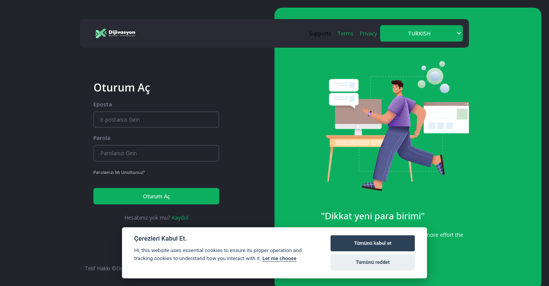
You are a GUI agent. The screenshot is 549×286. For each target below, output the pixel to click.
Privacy (368, 33)
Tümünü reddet (373, 262)
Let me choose (279, 258)
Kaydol (180, 217)
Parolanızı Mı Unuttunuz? (118, 172)
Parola (102, 137)
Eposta (102, 104)
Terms (345, 33)
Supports (320, 33)
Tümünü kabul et (372, 243)
